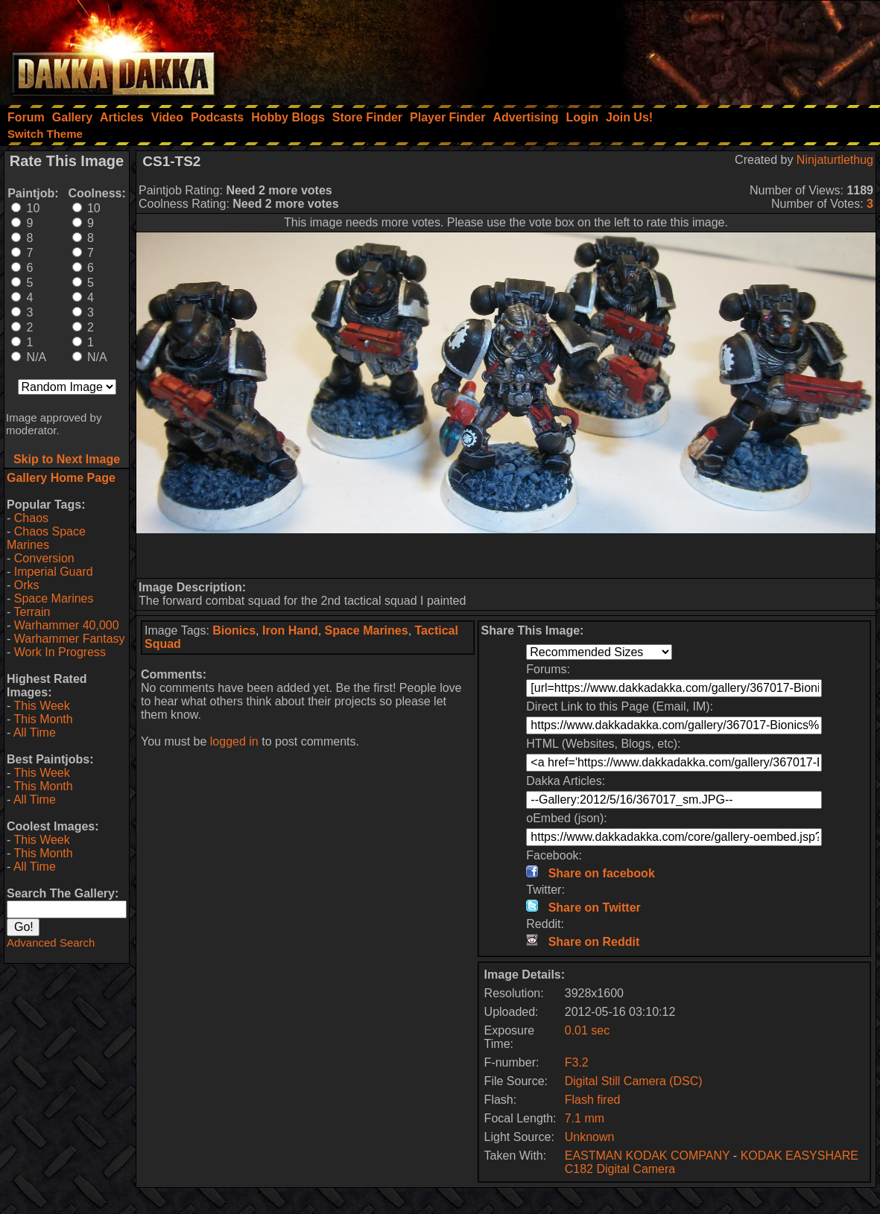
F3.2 (577, 1062)
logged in (234, 741)
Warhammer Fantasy (69, 638)
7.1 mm (584, 1118)
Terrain (31, 612)
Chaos (31, 518)
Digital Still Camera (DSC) (634, 1081)
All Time (34, 732)
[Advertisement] (679, 48)
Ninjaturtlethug (835, 159)
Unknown (590, 1137)
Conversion (44, 558)
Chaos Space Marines (46, 538)
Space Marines (54, 598)
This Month (42, 719)
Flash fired (593, 1099)
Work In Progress (60, 652)
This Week (41, 705)
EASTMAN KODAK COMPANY (647, 1155)
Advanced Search (51, 942)
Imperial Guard (53, 571)
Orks (26, 585)
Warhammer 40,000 (66, 625)
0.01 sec (587, 1030)
